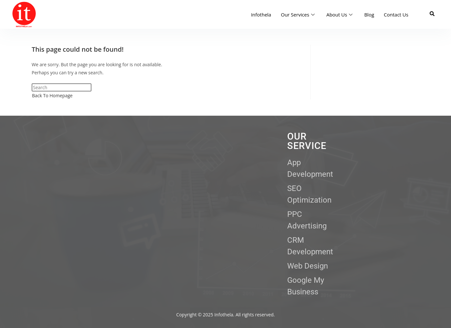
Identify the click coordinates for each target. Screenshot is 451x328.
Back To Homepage (52, 95)
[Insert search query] (61, 87)
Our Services (298, 14)
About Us (339, 14)
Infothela (261, 14)
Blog (369, 14)
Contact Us (396, 14)
